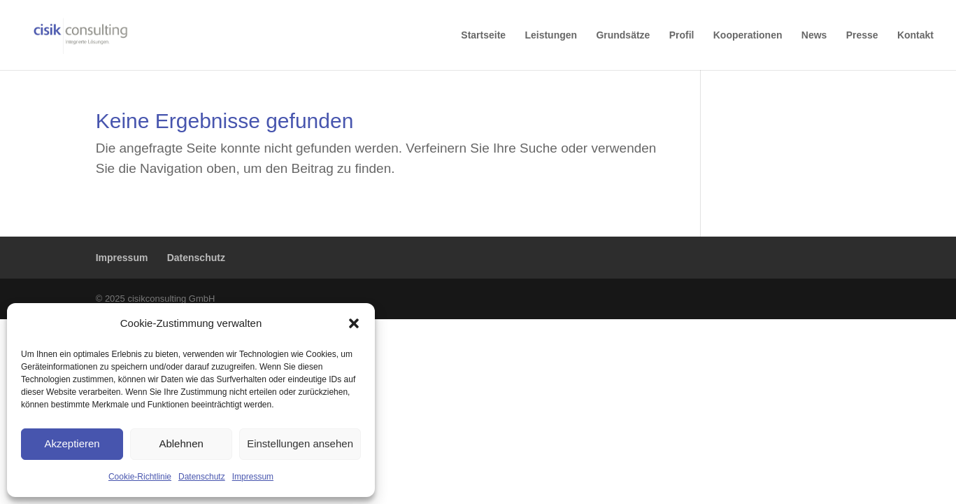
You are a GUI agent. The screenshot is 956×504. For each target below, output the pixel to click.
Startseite (483, 35)
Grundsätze (623, 35)
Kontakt (915, 35)
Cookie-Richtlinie (139, 477)
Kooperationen (748, 35)
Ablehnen (181, 443)
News (814, 35)
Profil (681, 35)
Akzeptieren (71, 443)
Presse (862, 35)
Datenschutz (201, 477)
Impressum (252, 477)
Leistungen (551, 35)
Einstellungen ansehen (300, 443)
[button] (354, 323)
